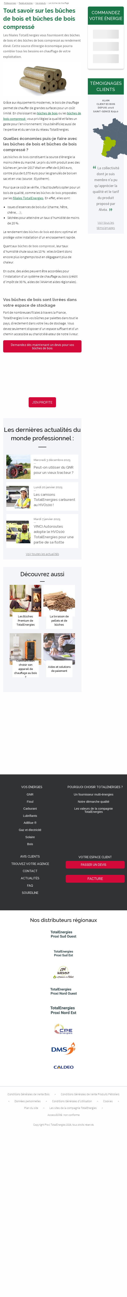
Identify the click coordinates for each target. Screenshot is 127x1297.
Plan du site (31, 1108)
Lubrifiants (30, 815)
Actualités (30, 878)
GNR (30, 794)
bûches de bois (47, 113)
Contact (30, 871)
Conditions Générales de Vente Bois (28, 1094)
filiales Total (22, 198)
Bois (30, 844)
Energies (37, 198)
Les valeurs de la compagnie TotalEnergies (93, 810)
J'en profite (42, 402)
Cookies (108, 1101)
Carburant (30, 808)
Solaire (30, 837)
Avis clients (30, 856)
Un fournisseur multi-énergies (93, 794)
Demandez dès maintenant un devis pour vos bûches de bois (42, 346)
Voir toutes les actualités (42, 554)
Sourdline (30, 892)
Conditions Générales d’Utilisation (72, 1101)
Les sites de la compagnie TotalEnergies (73, 1108)
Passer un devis (93, 864)
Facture (95, 879)
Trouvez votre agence (30, 864)
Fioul (30, 801)
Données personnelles (28, 1101)
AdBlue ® (30, 822)
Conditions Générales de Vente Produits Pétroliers (90, 1094)
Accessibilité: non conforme (64, 1115)
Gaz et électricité (30, 830)
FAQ (30, 885)
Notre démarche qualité (93, 801)
